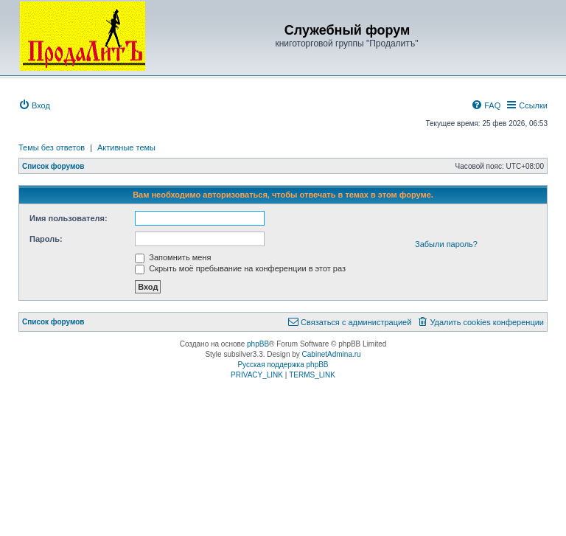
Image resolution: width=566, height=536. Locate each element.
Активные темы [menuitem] (126, 147)
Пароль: (46, 238)
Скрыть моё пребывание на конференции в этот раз (240, 268)
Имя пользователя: (68, 218)
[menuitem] (34, 105)
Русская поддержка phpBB (282, 365)
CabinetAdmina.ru (331, 354)
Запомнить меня (173, 257)
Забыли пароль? (446, 244)
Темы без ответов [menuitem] (51, 147)
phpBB (258, 344)
